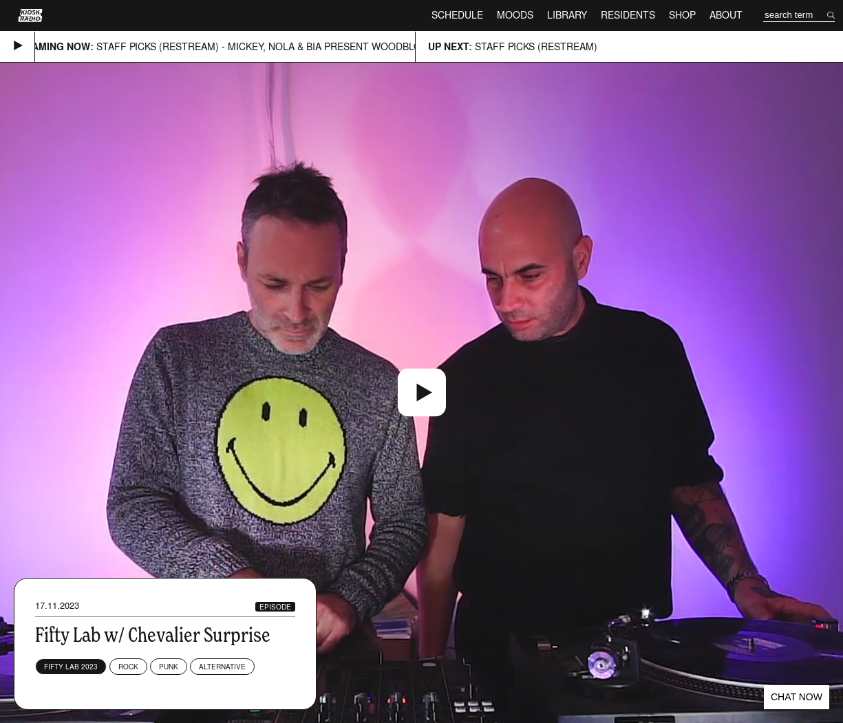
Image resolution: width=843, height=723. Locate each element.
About (726, 14)
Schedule (457, 14)
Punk (168, 666)
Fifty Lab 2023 (71, 666)
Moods (515, 14)
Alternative (222, 666)
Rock (128, 666)
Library (567, 14)
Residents (628, 14)
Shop (682, 14)
